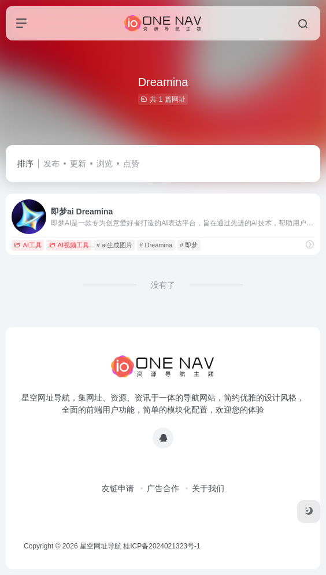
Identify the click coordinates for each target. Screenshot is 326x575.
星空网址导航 (100, 546)
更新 (78, 163)
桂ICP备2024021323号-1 (161, 546)
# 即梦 (189, 245)
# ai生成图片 (114, 245)
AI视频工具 (69, 245)
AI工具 (27, 245)
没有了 (163, 285)
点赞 (131, 163)
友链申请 (118, 488)
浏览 (105, 163)
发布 (51, 163)
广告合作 (163, 488)
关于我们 (208, 488)
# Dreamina (155, 245)
